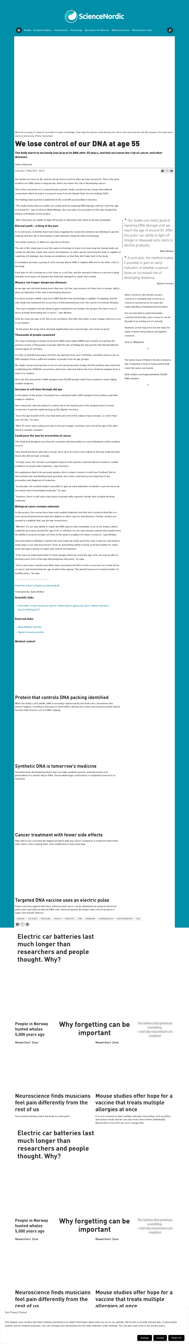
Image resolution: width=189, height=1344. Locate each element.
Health (27, 30)
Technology (76, 30)
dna (80, 919)
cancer (20, 919)
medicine (45, 919)
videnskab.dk (106, 919)
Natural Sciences (121, 30)
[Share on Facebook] (163, 171)
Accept (160, 1338)
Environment (61, 30)
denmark (91, 919)
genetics (69, 919)
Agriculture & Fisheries (96, 30)
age (138, 919)
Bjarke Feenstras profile (31, 632)
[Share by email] (171, 171)
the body (32, 919)
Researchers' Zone (142, 30)
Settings (144, 1338)
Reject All (176, 1338)
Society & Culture (42, 30)
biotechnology (125, 919)
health (57, 919)
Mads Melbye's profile (29, 627)
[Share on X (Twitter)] (167, 171)
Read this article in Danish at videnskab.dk (37, 586)
